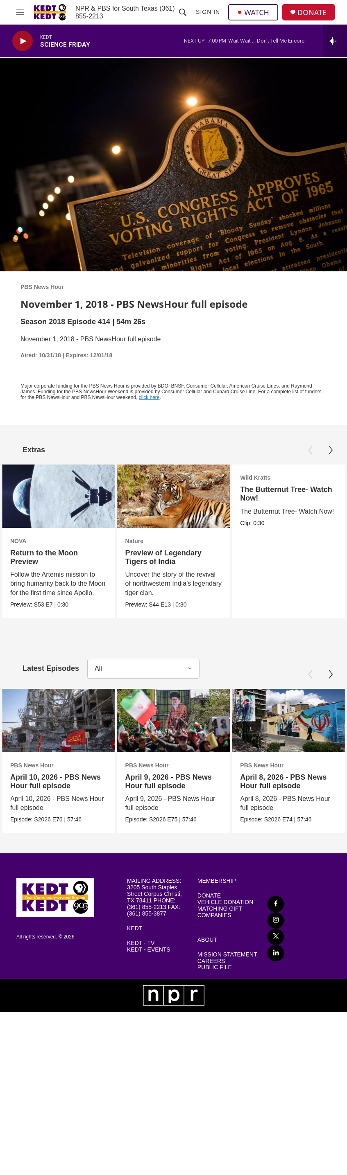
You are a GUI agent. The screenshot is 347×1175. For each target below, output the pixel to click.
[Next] (331, 450)
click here (149, 397)
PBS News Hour (42, 287)
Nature (154, 541)
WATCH (253, 12)
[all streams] (335, 41)
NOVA (18, 541)
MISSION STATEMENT (227, 967)
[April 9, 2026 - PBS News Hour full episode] (239, 726)
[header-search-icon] (183, 12)
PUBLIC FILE (214, 980)
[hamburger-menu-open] (20, 12)
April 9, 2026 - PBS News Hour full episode (234, 787)
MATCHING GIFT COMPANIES (219, 924)
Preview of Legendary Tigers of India (183, 557)
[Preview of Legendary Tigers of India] (193, 496)
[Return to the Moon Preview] (58, 496)
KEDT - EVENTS (148, 962)
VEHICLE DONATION (225, 914)
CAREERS (211, 973)
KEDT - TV (140, 955)
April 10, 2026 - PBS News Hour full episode (55, 787)
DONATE (312, 12)
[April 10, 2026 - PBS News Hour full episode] (58, 726)
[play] (22, 41)
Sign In (208, 12)
